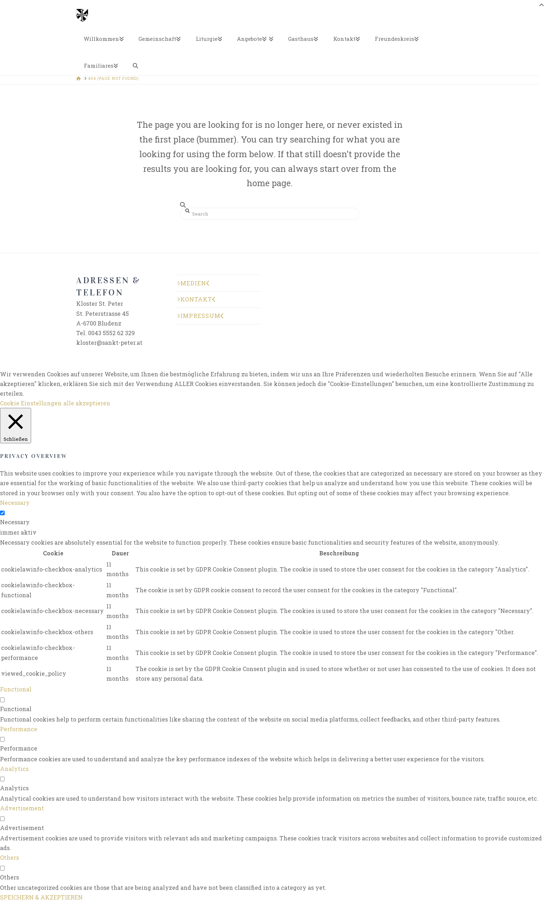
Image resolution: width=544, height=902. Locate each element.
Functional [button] (15, 689)
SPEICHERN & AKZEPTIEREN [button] (41, 897)
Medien (193, 283)
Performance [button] (18, 729)
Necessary (15, 522)
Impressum (200, 315)
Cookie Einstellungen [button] (31, 403)
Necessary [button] (15, 502)
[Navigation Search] (136, 62)
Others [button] (9, 857)
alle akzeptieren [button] (86, 403)
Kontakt (196, 299)
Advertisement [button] (22, 808)
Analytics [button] (14, 768)
